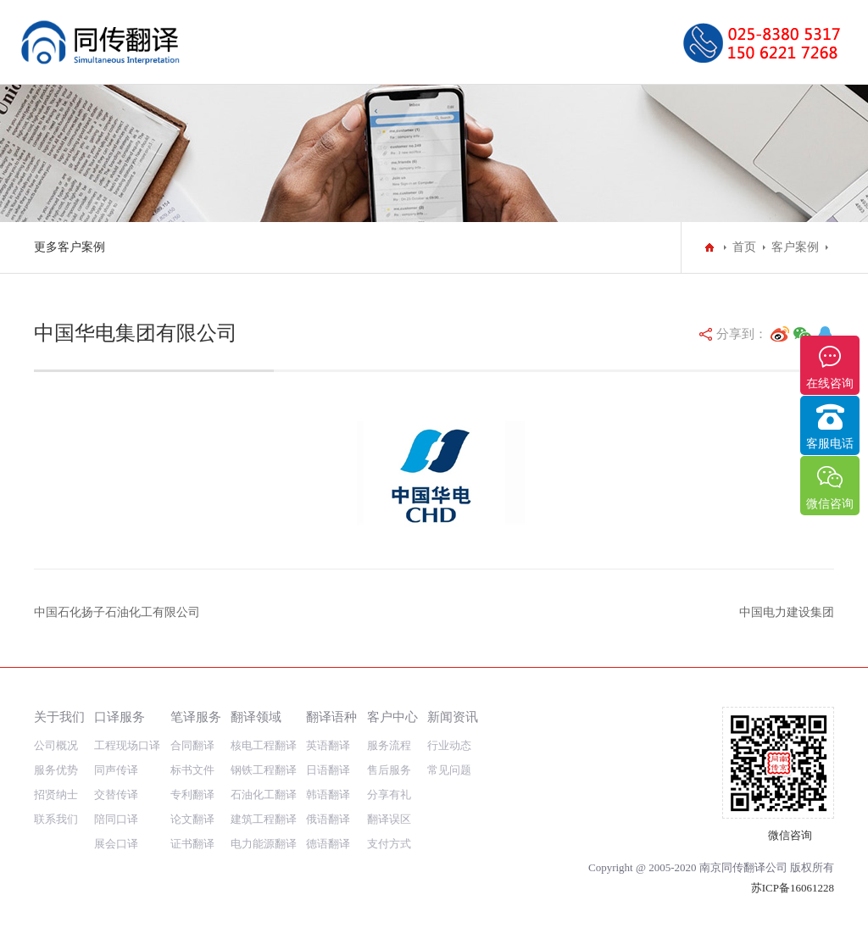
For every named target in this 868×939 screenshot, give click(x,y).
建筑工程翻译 (264, 819)
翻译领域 (256, 716)
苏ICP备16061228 (792, 887)
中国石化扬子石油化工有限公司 (117, 612)
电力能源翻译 (264, 843)
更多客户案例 (69, 247)
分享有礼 (389, 794)
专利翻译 (192, 794)
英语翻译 (328, 745)
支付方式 (389, 843)
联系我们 (56, 819)
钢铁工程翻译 (264, 770)
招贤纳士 (56, 794)
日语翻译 (328, 770)
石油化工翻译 (264, 794)
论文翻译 (192, 819)
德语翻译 (328, 843)
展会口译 (116, 843)
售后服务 (389, 770)
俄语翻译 (328, 819)
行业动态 (449, 745)
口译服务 (119, 716)
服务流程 (389, 745)
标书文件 (192, 770)
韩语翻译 (328, 794)
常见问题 (449, 770)
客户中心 (392, 716)
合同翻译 (192, 745)
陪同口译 (116, 819)
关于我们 (59, 716)
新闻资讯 (452, 716)
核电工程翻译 (264, 745)
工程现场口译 (127, 745)
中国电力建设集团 (786, 612)
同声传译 (116, 770)
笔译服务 (195, 716)
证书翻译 (192, 843)
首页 (744, 247)
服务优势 (56, 770)
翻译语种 (331, 716)
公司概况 (56, 745)
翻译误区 (389, 819)
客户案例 (795, 247)
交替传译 (116, 794)
